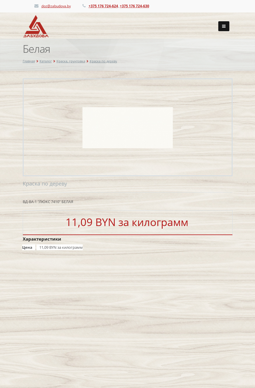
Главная (29, 61)
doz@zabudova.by (56, 5)
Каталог (46, 61)
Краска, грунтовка (71, 61)
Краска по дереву (103, 61)
